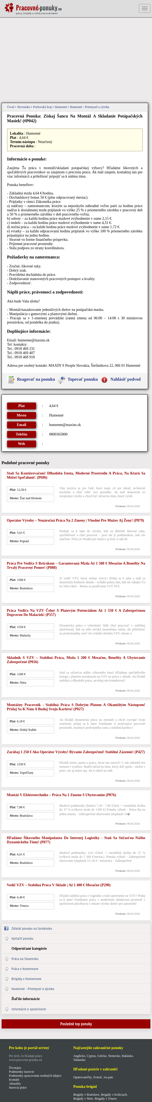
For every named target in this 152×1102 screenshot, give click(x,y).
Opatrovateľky (82, 1077)
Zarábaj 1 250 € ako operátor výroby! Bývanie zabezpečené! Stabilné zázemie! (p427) (76, 752)
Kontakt (14, 1079)
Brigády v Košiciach (114, 1094)
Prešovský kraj (43, 107)
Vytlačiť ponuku (22, 939)
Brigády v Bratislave (86, 1094)
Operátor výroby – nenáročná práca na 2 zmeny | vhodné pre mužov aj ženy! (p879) (75, 520)
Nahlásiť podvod (125, 379)
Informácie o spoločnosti (29, 1009)
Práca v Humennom (25, 969)
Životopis (15, 1068)
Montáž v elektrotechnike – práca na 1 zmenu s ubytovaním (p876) (61, 795)
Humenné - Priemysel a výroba (89, 107)
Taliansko (79, 1060)
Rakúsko (127, 1056)
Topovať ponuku (83, 379)
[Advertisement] (76, 60)
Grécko (102, 1056)
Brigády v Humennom (26, 979)
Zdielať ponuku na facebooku (32, 928)
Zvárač (97, 1077)
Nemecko (114, 1056)
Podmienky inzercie (21, 1072)
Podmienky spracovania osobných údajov (35, 1075)
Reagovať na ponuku (36, 379)
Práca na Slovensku (25, 959)
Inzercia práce (18, 1087)
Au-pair (108, 1077)
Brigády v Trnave (106, 1098)
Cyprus (91, 1056)
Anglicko (79, 1056)
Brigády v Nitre (83, 1098)
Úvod (11, 107)
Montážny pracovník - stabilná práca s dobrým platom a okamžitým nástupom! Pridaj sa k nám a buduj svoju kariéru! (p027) (76, 707)
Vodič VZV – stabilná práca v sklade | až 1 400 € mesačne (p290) (59, 885)
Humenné (61, 107)
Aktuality (15, 1083)
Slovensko (24, 107)
